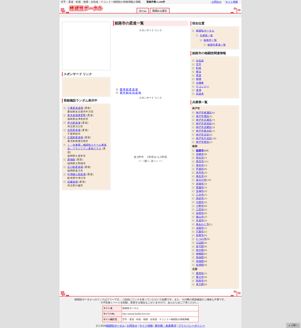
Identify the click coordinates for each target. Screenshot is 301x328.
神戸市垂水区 (204, 131)
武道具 (200, 93)
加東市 (200, 235)
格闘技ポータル (205, 30)
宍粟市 (200, 231)
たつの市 (201, 239)
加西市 (200, 213)
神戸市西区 (202, 142)
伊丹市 (200, 172)
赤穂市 (200, 183)
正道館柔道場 (75, 137)
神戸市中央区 (204, 138)
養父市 (200, 277)
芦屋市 (200, 169)
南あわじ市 (202, 224)
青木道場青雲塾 (76, 115)
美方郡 (200, 284)
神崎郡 (200, 253)
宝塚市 (200, 191)
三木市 (200, 194)
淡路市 (200, 228)
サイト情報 (231, 2)
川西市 (200, 202)
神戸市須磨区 (204, 127)
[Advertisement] (150, 15)
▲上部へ (293, 325)
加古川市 (201, 180)
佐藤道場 (72, 182)
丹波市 (200, 220)
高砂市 (200, 198)
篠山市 (200, 217)
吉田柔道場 (73, 130)
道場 (198, 90)
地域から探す (159, 10)
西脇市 (200, 187)
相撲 (198, 79)
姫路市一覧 (210, 40)
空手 (198, 64)
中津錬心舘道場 (76, 174)
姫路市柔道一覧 (217, 44)
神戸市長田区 (204, 123)
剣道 (198, 68)
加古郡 (200, 250)
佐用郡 (200, 265)
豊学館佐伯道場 (130, 92)
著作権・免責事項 (165, 325)
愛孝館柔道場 (129, 89)
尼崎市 (200, 154)
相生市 (200, 176)
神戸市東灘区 (204, 112)
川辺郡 (200, 242)
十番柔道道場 (75, 108)
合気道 (200, 60)
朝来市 (200, 280)
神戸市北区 (202, 134)
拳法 (198, 71)
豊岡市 (200, 273)
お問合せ (217, 2)
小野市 (200, 206)
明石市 (200, 158)
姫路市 (200, 150)
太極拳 (200, 83)
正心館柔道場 (75, 167)
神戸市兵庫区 (204, 120)
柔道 (198, 75)
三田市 (200, 209)
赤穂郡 (200, 261)
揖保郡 (200, 257)
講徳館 (71, 159)
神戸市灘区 (202, 116)
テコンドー (202, 86)
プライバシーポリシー (191, 325)
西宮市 (200, 161)
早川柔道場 (73, 123)
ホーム (142, 10)
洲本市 (200, 165)
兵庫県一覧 (206, 35)
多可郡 (200, 246)
